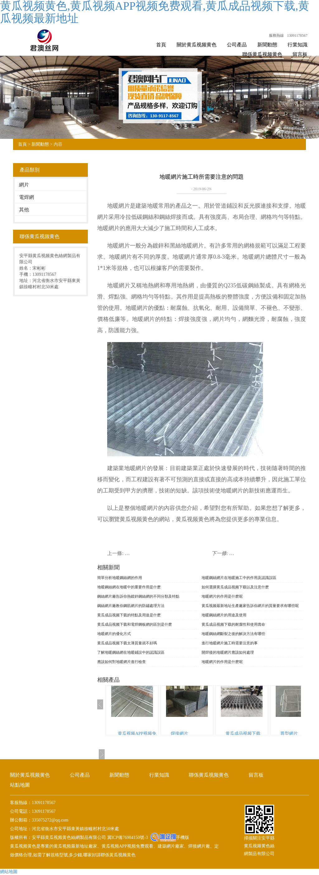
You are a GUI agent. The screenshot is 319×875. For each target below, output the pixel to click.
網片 (24, 184)
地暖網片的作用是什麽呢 (222, 596)
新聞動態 (267, 44)
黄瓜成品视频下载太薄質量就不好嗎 (127, 643)
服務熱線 (276, 35)
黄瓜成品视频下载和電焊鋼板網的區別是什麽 (134, 624)
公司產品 (237, 44)
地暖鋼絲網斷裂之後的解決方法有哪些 (233, 634)
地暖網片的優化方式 (114, 634)
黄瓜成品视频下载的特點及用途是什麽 (129, 615)
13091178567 (297, 35)
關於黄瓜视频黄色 (197, 44)
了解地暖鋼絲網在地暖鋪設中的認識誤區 (130, 652)
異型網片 (289, 733)
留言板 (300, 54)
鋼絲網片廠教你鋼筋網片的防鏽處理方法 (130, 606)
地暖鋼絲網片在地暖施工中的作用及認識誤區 (239, 578)
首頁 (161, 44)
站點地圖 (20, 785)
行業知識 (297, 44)
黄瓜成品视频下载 (243, 733)
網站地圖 (8, 871)
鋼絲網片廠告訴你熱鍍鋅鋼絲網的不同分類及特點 (138, 596)
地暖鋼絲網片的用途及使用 (224, 615)
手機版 (182, 837)
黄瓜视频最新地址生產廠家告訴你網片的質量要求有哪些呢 (250, 606)
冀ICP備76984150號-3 (127, 837)
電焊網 (26, 197)
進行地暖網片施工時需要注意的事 (230, 643)
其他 (24, 209)
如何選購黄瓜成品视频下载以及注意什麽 (235, 587)
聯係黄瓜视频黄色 (262, 54)
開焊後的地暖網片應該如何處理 (228, 652)
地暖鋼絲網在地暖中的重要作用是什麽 (129, 587)
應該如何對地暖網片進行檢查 (121, 662)
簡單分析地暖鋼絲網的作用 (119, 578)
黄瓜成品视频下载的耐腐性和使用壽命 (233, 624)
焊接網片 (179, 733)
